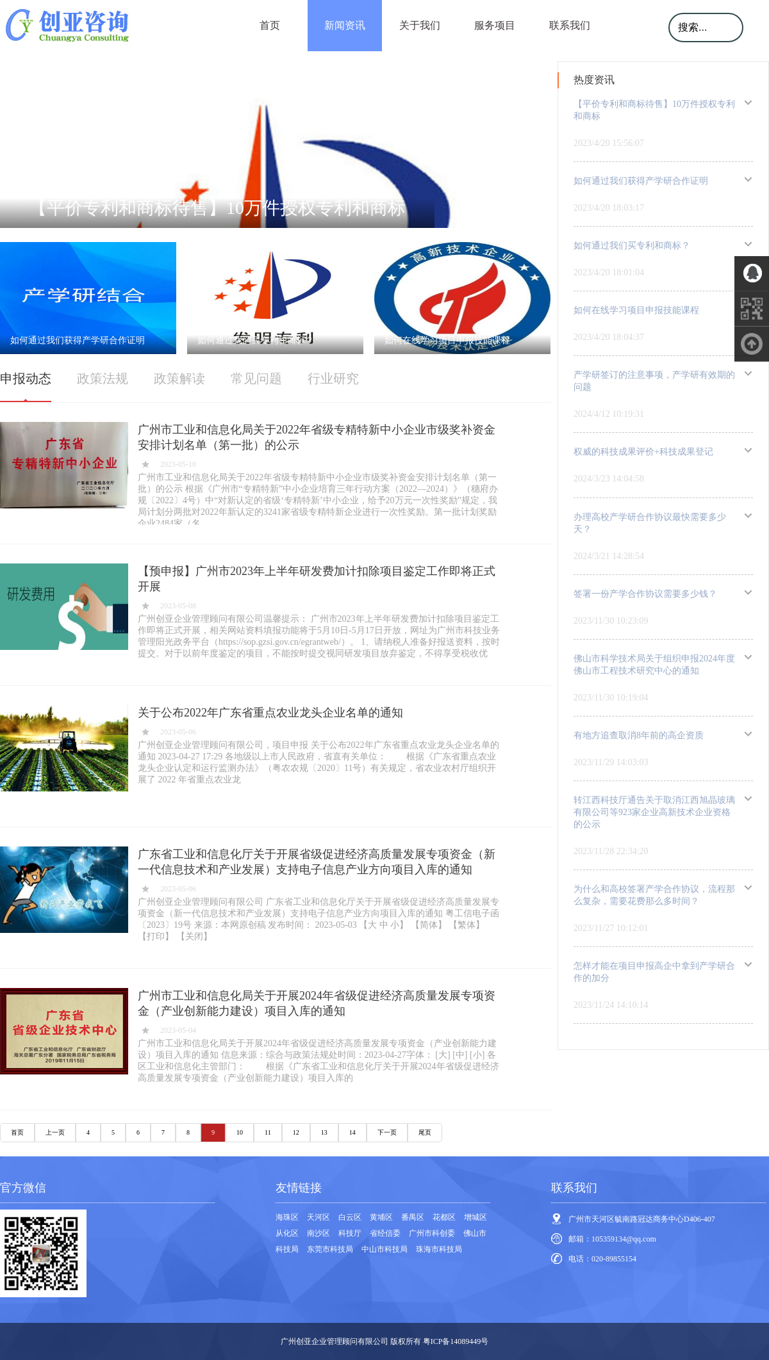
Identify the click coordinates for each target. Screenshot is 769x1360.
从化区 (287, 1233)
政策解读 (179, 378)
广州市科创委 (432, 1233)
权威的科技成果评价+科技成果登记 (643, 452)
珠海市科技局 (439, 1249)
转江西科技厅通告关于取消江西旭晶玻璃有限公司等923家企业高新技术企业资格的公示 (654, 812)
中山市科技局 (384, 1249)
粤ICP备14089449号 (456, 1341)
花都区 (444, 1217)
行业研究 (333, 378)
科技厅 (349, 1233)
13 (324, 1132)
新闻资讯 (344, 25)
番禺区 (412, 1217)
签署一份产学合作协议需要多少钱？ (645, 594)
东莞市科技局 (330, 1249)
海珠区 (287, 1217)
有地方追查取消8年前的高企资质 (639, 735)
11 (268, 1132)
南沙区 (318, 1233)
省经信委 (385, 1233)
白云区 (349, 1217)
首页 (270, 25)
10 (239, 1132)
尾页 (424, 1132)
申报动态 (25, 378)
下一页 (387, 1132)
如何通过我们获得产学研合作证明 (641, 181)
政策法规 (102, 378)
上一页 (55, 1132)
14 (352, 1132)
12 (296, 1132)
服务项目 (494, 25)
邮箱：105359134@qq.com (612, 1239)
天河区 (318, 1217)
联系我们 (569, 25)
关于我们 (419, 25)
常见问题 (256, 378)
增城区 (475, 1217)
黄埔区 (381, 1217)
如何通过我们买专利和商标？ (632, 245)
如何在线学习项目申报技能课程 (636, 310)
